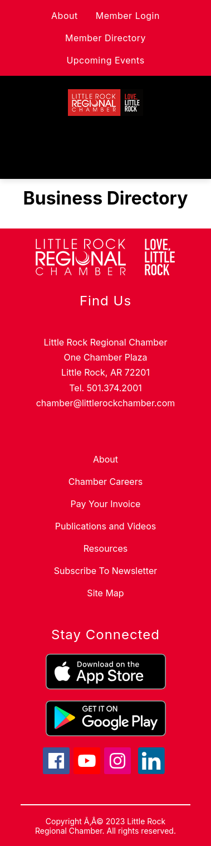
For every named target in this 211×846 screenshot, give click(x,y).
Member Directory (105, 37)
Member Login (128, 15)
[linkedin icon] (151, 770)
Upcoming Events (105, 60)
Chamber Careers (105, 481)
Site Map (105, 593)
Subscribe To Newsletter (105, 570)
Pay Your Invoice (106, 503)
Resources (106, 548)
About (64, 15)
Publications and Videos (105, 526)
